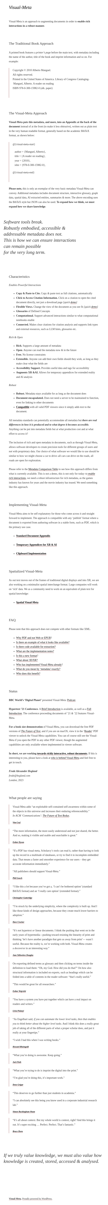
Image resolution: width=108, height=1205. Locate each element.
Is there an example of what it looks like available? (42, 642)
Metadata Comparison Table (43, 469)
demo (73, 302)
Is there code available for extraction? (36, 646)
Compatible (22, 407)
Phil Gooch (17, 878)
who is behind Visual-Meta (65, 757)
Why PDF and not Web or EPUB (33, 637)
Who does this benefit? (28, 673)
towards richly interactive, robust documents (62, 753)
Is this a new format (26, 655)
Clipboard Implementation (31, 553)
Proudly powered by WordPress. (37, 1198)
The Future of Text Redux (56, 815)
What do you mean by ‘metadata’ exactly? (38, 669)
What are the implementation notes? (35, 651)
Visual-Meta (15, 1198)
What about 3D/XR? (27, 660)
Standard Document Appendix (33, 535)
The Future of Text (30, 731)
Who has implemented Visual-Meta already (39, 664)
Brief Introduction (50, 709)
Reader (88, 731)
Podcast (71, 700)
